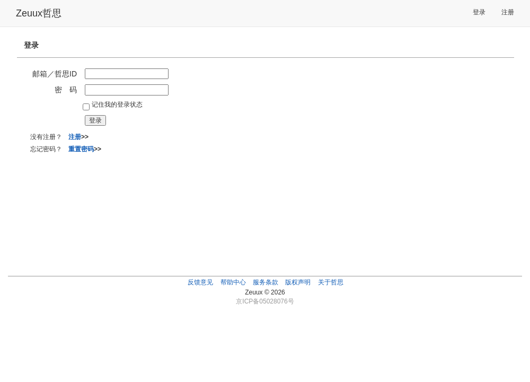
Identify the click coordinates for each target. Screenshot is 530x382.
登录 (479, 12)
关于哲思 (330, 282)
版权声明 (298, 282)
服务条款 (265, 282)
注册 (507, 12)
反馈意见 (200, 282)
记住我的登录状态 (117, 104)
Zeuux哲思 (38, 13)
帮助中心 (233, 282)
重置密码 (81, 149)
